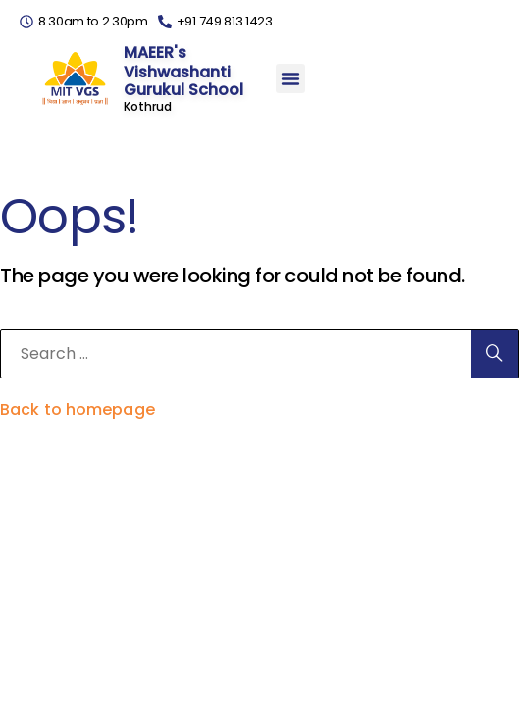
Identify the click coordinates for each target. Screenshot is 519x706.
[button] (290, 78)
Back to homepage (77, 409)
